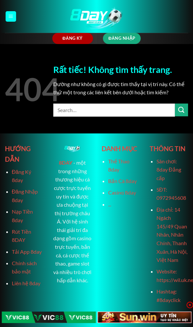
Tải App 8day (27, 251)
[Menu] (11, 16)
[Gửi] (181, 110)
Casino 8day (122, 192)
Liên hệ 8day (26, 283)
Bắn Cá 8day (122, 181)
